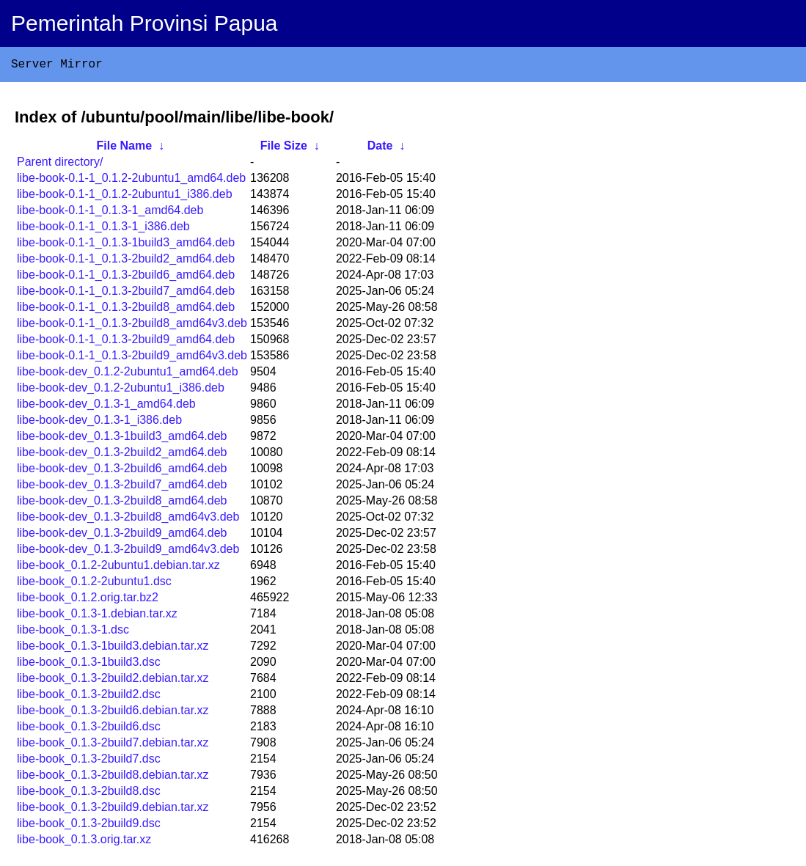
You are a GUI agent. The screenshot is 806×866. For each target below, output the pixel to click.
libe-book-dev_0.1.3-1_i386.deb (99, 423)
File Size (283, 148)
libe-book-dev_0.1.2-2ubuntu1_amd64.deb (127, 374)
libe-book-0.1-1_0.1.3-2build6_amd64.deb (126, 277)
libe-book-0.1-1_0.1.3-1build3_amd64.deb (126, 245)
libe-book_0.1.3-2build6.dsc (89, 729)
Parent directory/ (60, 164)
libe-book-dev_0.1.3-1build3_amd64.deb (122, 439)
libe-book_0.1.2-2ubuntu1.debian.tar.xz (118, 568)
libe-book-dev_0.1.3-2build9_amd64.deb (122, 535)
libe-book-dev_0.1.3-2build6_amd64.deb (122, 471)
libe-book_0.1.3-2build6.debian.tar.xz (113, 713)
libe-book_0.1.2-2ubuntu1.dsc (94, 584)
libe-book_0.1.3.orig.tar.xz (84, 842)
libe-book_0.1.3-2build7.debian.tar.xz (113, 745)
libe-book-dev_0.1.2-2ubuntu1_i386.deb (120, 390)
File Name (125, 148)
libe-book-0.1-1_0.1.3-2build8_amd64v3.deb (132, 326)
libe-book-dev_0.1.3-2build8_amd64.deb (122, 503)
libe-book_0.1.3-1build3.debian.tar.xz (113, 648)
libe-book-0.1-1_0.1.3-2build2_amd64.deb (126, 261)
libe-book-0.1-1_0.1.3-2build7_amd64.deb (126, 293)
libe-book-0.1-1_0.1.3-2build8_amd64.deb (126, 310)
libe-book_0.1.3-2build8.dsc (89, 794)
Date (380, 148)
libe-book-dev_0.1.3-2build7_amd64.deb (122, 487)
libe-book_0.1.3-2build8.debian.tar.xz (113, 777)
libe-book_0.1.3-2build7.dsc (89, 761)
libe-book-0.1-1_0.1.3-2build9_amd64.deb (126, 342)
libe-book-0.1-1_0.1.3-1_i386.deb (103, 229)
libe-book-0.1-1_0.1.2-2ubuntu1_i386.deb (124, 197)
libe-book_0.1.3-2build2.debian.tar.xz (113, 681)
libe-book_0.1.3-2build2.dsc (89, 697)
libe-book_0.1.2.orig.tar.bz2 (87, 600)
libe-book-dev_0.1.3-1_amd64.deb (106, 406)
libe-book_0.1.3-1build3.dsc (89, 664)
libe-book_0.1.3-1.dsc (73, 632)
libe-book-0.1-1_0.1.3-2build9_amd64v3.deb (132, 358)
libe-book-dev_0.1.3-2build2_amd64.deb (122, 455)
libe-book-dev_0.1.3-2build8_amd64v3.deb (128, 519)
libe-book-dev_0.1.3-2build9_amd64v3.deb (128, 552)
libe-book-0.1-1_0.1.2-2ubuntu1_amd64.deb (131, 181)
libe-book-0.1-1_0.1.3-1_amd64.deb (110, 213)
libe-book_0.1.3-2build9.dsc (89, 826)
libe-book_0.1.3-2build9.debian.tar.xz (113, 810)
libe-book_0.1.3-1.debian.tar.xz (97, 616)
